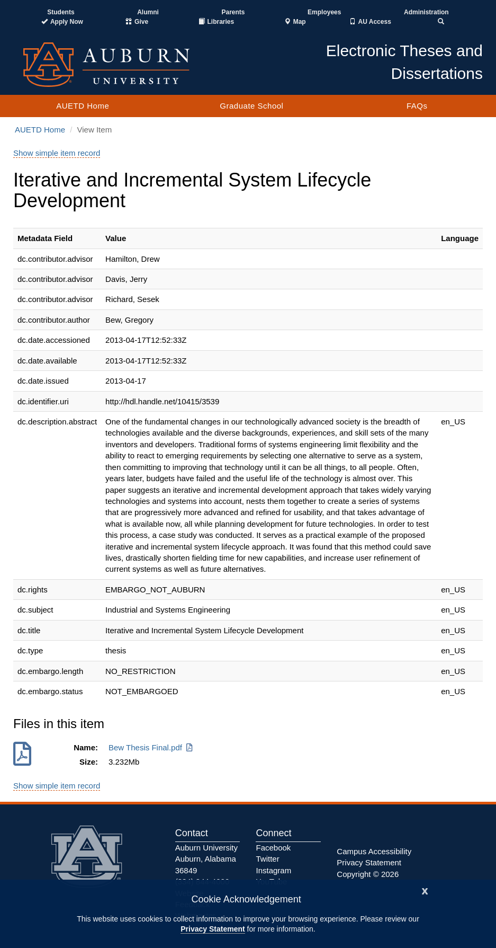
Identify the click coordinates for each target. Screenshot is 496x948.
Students (60, 12)
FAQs (417, 105)
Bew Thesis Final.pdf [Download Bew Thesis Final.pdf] (151, 747)
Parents (233, 12)
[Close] (425, 890)
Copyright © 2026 (368, 874)
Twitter (267, 858)
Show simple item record (56, 152)
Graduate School (251, 105)
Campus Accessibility (374, 851)
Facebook (273, 847)
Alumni (148, 12)
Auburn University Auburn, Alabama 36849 (206, 859)
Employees (324, 12)
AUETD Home (82, 105)
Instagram (273, 870)
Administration (426, 12)
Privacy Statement (213, 929)
